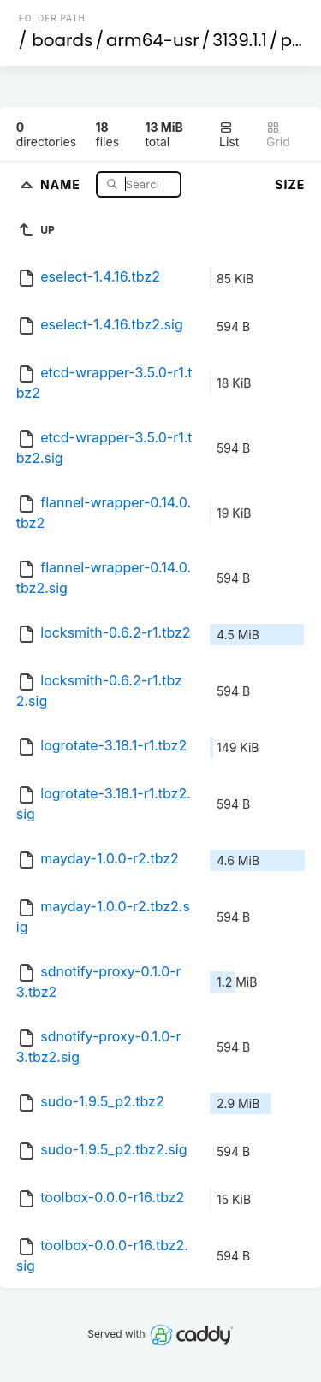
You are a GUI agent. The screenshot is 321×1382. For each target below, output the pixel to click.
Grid (278, 135)
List (229, 135)
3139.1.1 (239, 40)
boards (62, 40)
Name (62, 183)
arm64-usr (152, 40)
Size (290, 184)
